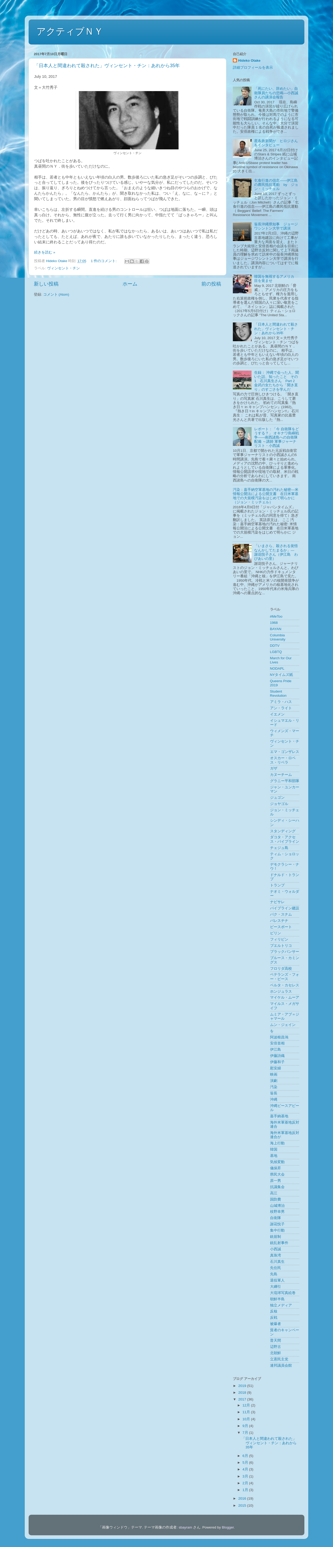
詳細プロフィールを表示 (253, 67)
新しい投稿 (46, 284)
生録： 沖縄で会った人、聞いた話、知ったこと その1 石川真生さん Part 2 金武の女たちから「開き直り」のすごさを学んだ (276, 381)
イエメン (277, 714)
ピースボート (281, 927)
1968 (274, 623)
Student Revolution (278, 693)
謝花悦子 (277, 1224)
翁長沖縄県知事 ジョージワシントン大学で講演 (276, 226)
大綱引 (275, 1287)
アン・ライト (281, 708)
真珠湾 (275, 1255)
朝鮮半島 (277, 1299)
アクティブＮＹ (69, 31)
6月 (245, 1456)
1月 (245, 1490)
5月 (245, 1462)
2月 (245, 1483)
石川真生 (277, 1262)
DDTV (275, 646)
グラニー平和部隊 (284, 781)
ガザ (273, 768)
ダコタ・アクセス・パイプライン (284, 839)
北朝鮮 (275, 1353)
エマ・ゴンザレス (284, 752)
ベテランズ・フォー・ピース (284, 977)
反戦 (273, 1318)
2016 (242, 1498)
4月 (245, 1469)
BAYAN (275, 629)
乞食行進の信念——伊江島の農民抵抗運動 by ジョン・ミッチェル (276, 185)
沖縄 (273, 1099)
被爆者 (275, 1324)
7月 (245, 1433)
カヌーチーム (281, 775)
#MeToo (276, 616)
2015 (242, 1505)
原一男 (275, 1181)
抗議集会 (277, 1187)
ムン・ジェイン (283, 1025)
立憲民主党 (279, 1359)
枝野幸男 (277, 1212)
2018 (242, 1392)
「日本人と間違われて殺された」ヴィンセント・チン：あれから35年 (107, 65)
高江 (273, 1193)
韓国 (273, 1149)
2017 (242, 1399)
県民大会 (277, 1174)
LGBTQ (276, 652)
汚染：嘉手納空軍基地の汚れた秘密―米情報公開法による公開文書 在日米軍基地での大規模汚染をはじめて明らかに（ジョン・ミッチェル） (265, 496)
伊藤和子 (277, 1062)
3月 (245, 1476)
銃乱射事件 (279, 1243)
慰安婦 (275, 1068)
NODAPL (277, 668)
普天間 (275, 1340)
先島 (273, 1274)
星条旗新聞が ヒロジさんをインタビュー (276, 143)
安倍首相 (277, 1043)
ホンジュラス (281, 991)
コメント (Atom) (56, 294)
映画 (273, 1074)
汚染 (273, 1087)
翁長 (273, 1093)
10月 (246, 1419)
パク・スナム (281, 914)
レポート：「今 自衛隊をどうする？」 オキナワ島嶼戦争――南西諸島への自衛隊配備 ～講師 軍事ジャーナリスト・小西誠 (276, 437)
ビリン (275, 933)
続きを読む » (44, 252)
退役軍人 (277, 1280)
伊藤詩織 (277, 1056)
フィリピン (279, 939)
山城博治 (277, 1206)
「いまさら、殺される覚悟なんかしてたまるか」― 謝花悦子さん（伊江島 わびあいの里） (276, 552)
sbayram (185, 1527)
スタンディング (283, 831)
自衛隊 (275, 1218)
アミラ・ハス (281, 702)
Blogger (228, 1527)
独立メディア (281, 1305)
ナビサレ (277, 902)
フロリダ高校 (281, 969)
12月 (246, 1405)
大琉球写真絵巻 (283, 1293)
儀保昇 (275, 1168)
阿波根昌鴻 (279, 1037)
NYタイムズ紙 (281, 675)
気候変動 (277, 1162)
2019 (242, 1386)
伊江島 (275, 1049)
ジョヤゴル (279, 804)
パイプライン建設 (284, 908)
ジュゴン (277, 798)
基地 (273, 1156)
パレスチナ (279, 921)
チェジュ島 (279, 848)
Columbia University (277, 637)
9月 (245, 1426)
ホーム (130, 284)
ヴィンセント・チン (63, 268)
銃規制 (275, 1237)
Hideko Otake (249, 60)
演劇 (273, 1081)
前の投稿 (211, 284)
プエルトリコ (281, 946)
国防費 (275, 1199)
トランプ (277, 885)
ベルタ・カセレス (284, 985)
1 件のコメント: (104, 261)
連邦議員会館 (281, 1365)
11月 (246, 1412)
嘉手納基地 (279, 1116)
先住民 (275, 1268)
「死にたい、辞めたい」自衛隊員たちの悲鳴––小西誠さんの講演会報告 (276, 93)
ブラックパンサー (284, 952)
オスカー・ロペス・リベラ (283, 760)
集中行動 (277, 1230)
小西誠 (275, 1249)
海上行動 (277, 1143)
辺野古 (275, 1347)
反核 (273, 1311)
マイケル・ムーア (284, 997)
